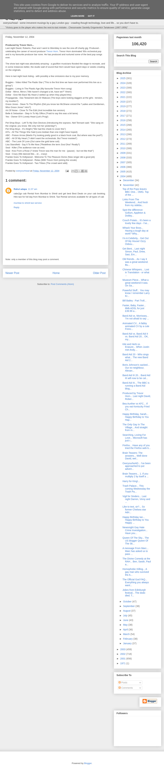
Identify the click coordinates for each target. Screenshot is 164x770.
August (127, 610)
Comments (126, 687)
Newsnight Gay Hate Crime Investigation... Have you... (135, 530)
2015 (123, 125)
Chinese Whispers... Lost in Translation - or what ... (135, 272)
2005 (123, 171)
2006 (123, 167)
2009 (123, 153)
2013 (123, 134)
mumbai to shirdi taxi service (28, 203)
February (128, 638)
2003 (123, 649)
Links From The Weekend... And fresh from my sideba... (135, 202)
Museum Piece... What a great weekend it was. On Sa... (135, 283)
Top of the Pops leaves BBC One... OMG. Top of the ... (135, 192)
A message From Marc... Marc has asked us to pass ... (135, 551)
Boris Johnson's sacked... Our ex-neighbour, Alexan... (135, 367)
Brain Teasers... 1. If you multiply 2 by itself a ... (135, 475)
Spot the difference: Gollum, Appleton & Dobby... (134, 212)
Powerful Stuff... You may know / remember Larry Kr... (136, 293)
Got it (91, 16)
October (127, 601)
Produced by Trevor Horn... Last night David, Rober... (136, 396)
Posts (123, 682)
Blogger (88, 763)
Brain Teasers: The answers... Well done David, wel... (134, 455)
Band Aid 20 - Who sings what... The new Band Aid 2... (135, 357)
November (129, 185)
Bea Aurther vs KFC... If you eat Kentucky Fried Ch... (135, 406)
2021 (123, 97)
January (127, 643)
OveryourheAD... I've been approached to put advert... (136, 466)
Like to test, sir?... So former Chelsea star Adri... (134, 509)
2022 (123, 92)
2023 (123, 87)
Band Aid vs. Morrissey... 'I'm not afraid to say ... (135, 317)
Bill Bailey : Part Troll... (134, 300)
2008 (123, 157)
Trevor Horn (52, 51)
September (129, 606)
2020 (123, 101)
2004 (123, 176)
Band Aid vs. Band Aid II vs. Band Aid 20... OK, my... (135, 336)
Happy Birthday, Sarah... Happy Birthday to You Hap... (135, 417)
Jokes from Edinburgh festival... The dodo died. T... (134, 593)
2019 (123, 106)
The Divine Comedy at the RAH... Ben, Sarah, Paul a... (136, 561)
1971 (123, 663)
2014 (123, 129)
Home (56, 273)
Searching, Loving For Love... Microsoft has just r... (134, 438)
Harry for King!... (131, 481)
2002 (123, 654)
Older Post (99, 273)
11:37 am (32, 189)
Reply (16, 207)
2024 (123, 83)
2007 (123, 162)
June (126, 620)
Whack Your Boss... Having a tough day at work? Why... (135, 230)
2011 (123, 143)
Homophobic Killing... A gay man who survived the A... (135, 572)
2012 (123, 139)
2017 (123, 115)
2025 (123, 78)
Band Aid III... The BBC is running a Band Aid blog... (135, 385)
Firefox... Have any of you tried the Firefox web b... (136, 447)
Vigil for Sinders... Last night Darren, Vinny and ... (136, 499)
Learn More (77, 16)
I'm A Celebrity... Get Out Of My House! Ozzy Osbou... (135, 241)
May (125, 624)
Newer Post (12, 273)
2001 (123, 658)
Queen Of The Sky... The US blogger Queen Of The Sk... (135, 540)
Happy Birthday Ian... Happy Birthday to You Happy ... (135, 520)
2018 (123, 111)
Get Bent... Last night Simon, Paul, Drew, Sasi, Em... (133, 251)
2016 (123, 120)
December (129, 180)
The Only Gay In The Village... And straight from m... (134, 427)
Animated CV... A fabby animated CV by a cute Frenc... (135, 326)
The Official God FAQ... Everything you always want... (135, 582)
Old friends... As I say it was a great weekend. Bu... (135, 262)
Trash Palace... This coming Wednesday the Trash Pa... (136, 488)
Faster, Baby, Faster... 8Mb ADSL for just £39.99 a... (134, 308)
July (125, 615)
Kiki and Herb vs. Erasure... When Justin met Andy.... (135, 347)
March (126, 634)
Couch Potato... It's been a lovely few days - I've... (136, 222)
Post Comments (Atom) (62, 284)
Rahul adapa (20, 189)
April (125, 629)
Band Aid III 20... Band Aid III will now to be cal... (136, 377)
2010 (123, 148)
